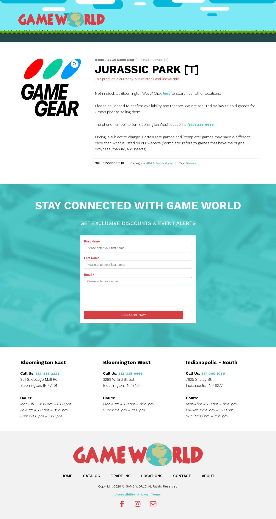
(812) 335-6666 (201, 124)
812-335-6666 (131, 373)
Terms (156, 494)
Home (100, 60)
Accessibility (125, 494)
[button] (74, 64)
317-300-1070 (213, 373)
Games (194, 163)
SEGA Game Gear (122, 60)
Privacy (143, 494)
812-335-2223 (48, 373)
